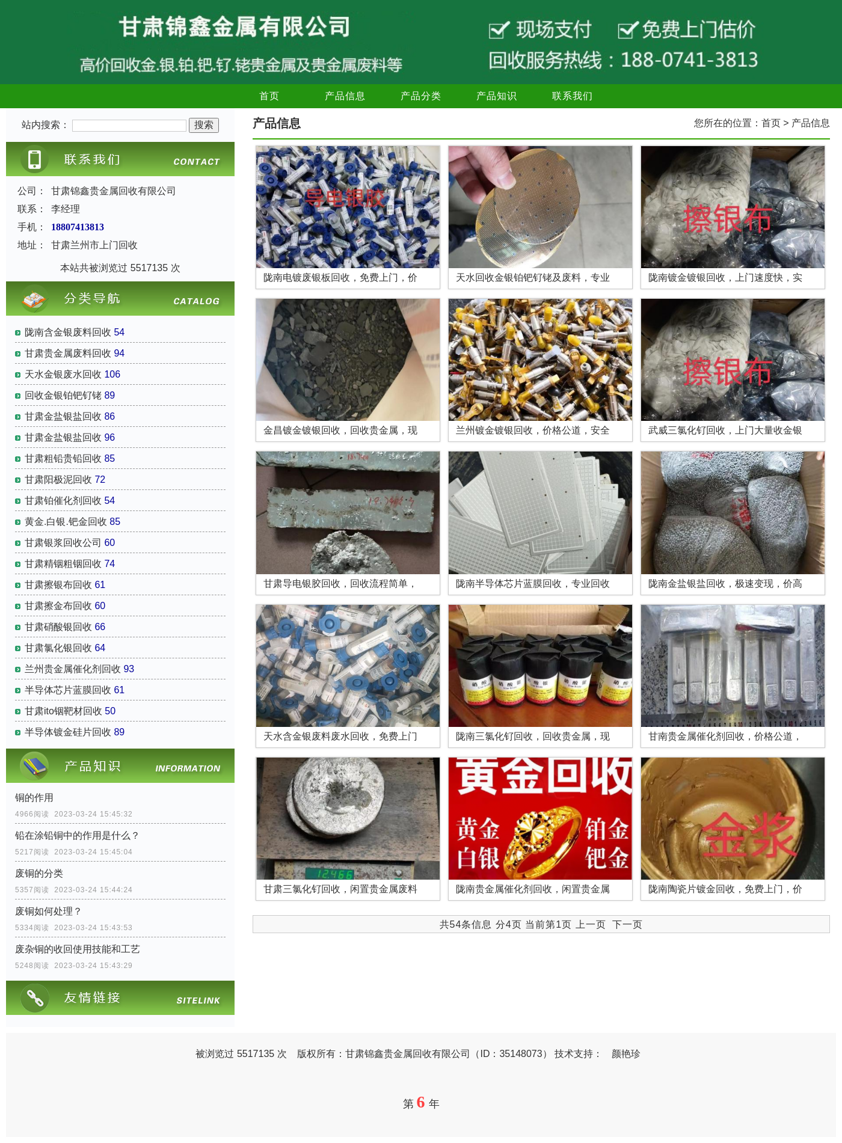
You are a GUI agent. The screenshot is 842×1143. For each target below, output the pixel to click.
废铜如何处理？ (48, 911)
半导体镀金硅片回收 (68, 732)
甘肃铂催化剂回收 (63, 500)
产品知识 (496, 96)
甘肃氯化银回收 (58, 648)
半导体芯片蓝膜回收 (68, 690)
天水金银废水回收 (63, 374)
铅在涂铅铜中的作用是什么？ (77, 835)
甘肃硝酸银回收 (58, 627)
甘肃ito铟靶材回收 (63, 711)
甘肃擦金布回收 (58, 606)
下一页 (627, 924)
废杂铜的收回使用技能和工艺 (77, 949)
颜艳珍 (626, 1054)
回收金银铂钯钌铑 (63, 395)
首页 (269, 96)
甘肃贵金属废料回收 (68, 353)
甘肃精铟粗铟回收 (63, 564)
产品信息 (345, 96)
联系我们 (572, 96)
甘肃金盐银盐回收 (63, 416)
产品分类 (421, 96)
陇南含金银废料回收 (68, 332)
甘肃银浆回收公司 (63, 543)
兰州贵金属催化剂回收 (73, 669)
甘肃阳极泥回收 (58, 479)
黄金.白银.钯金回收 (66, 521)
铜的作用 (34, 797)
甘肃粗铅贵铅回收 (63, 458)
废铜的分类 (39, 873)
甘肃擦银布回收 (58, 585)
